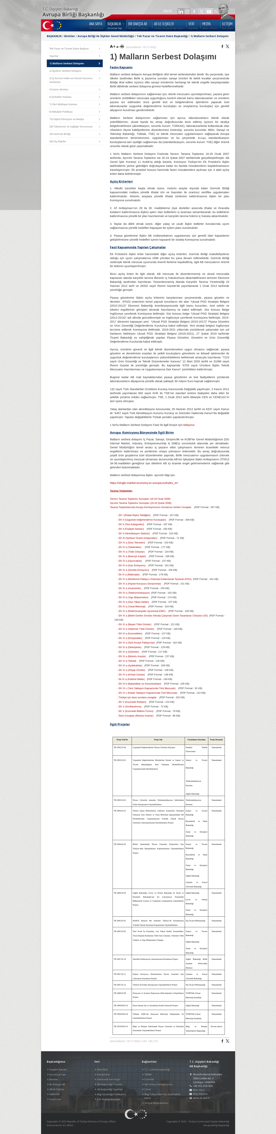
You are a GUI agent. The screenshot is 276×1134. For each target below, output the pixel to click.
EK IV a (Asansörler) (130, 588)
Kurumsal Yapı (57, 1074)
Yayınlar (75, 56)
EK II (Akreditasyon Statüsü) (134, 533)
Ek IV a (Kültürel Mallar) (132, 679)
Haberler (54, 1094)
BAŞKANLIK (54, 36)
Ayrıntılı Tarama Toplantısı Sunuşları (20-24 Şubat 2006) (141, 503)
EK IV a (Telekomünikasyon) (134, 592)
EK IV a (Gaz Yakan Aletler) (134, 601)
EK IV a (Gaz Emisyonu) (132, 565)
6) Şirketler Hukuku (75, 97)
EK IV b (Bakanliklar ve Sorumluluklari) (140, 683)
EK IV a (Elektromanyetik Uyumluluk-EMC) (142, 611)
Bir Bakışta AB (57, 1084)
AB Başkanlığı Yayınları (110, 1089)
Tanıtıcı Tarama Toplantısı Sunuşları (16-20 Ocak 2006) (140, 498)
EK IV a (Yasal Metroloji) (132, 606)
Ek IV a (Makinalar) (129, 574)
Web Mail (102, 1069)
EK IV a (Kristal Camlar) (132, 674)
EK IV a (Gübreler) (129, 651)
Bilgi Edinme (200, 1094)
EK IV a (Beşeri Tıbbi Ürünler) (135, 624)
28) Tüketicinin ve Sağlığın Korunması (75, 127)
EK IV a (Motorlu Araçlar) (132, 656)
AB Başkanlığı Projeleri (109, 1084)
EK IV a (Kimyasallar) (130, 638)
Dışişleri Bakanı (58, 1069)
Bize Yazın (199, 1090)
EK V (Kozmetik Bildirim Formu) (136, 711)
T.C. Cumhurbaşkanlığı (157, 1069)
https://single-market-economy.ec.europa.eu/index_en (144, 482)
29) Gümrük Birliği (75, 134)
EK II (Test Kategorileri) (131, 524)
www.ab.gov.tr (201, 1098)
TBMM (148, 1074)
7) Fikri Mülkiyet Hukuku (75, 105)
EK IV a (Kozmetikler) (130, 633)
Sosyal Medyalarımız (157, 1103)
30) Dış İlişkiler (75, 142)
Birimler (69, 36)
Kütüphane (103, 1074)
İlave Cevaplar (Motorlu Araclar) (136, 715)
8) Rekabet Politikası (75, 112)
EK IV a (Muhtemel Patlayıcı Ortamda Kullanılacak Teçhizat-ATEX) (155, 579)
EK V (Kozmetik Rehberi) (132, 702)
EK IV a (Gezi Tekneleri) (132, 542)
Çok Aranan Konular (108, 1099)
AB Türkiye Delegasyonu (159, 1084)
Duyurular (55, 1099)
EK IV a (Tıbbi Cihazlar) (132, 551)
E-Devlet (149, 1079)
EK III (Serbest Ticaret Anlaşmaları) (138, 538)
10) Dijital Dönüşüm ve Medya (75, 119)
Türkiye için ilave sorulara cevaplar (138, 697)
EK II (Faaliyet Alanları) (131, 528)
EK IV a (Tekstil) (127, 660)
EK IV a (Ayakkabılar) (130, 665)
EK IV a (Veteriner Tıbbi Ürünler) (136, 628)
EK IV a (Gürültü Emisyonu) (134, 570)
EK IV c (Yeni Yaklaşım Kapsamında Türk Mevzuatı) (147, 688)
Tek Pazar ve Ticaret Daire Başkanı (75, 49)
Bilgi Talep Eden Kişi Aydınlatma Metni (163, 1096)
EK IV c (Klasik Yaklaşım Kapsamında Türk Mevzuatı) (148, 692)
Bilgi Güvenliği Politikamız (111, 1094)
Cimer (148, 1089)
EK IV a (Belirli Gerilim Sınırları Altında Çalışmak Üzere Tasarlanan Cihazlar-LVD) (163, 615)
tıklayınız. (189, 424)
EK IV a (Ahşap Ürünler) (132, 670)
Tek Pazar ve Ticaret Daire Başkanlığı (162, 36)
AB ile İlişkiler (56, 1089)
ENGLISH (167, 11)
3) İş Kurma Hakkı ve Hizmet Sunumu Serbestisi (75, 80)
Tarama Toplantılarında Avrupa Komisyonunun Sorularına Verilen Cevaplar (150, 507)
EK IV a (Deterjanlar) (130, 647)
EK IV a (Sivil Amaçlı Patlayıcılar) (137, 642)
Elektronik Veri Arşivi (108, 1079)
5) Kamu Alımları (75, 90)
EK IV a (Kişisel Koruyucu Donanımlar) (140, 583)
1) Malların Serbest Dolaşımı (209, 36)
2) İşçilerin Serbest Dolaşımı (75, 71)
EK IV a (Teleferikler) (130, 547)
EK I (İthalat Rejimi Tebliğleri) (134, 515)
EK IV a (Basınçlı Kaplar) (132, 556)
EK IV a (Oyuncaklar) (130, 560)
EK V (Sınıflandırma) (130, 706)
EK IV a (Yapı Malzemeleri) (133, 597)
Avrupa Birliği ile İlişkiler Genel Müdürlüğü (106, 36)
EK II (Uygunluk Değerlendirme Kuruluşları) (142, 519)
